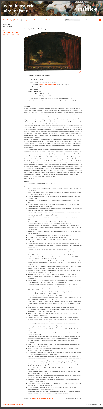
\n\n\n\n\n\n (72, 20)
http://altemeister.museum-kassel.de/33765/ (42, 398)
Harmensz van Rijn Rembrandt (47, 84)
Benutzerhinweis (39, 20)
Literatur (30, 20)
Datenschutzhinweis (9, 404)
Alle (4, 30)
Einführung (17, 20)
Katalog (24, 20)
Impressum (19, 404)
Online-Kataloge (8, 20)
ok (100, 20)
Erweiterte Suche (51, 20)
